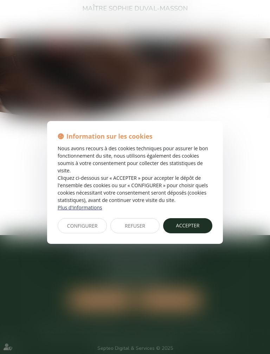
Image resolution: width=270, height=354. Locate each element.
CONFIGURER (82, 225)
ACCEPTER (188, 225)
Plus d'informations (80, 207)
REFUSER (135, 225)
